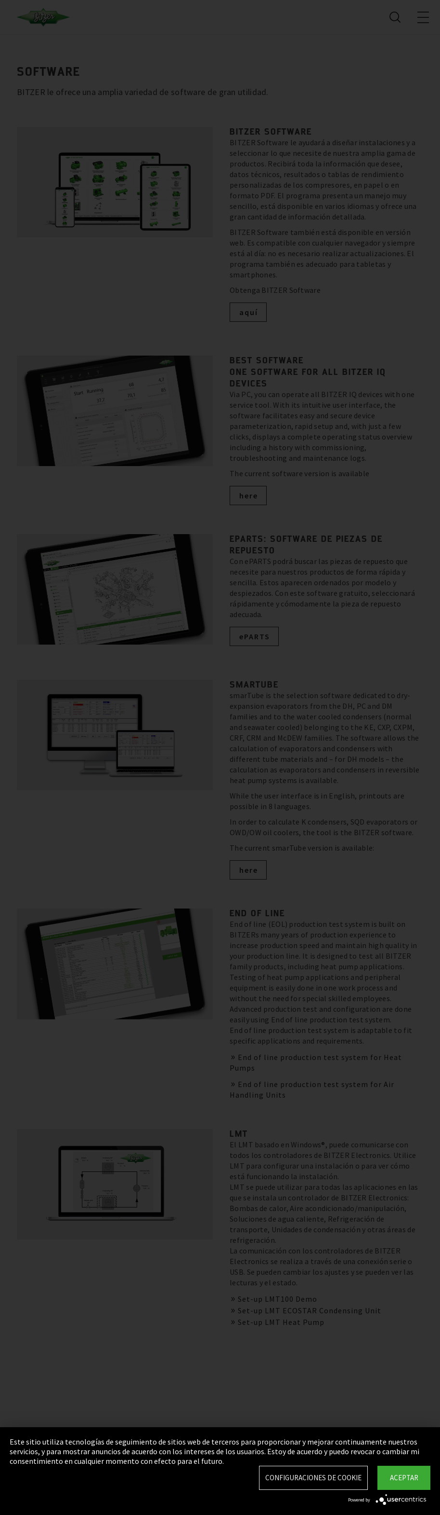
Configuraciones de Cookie (313, 1477)
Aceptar (404, 1477)
